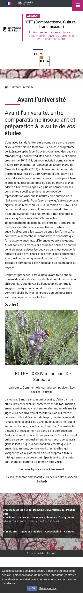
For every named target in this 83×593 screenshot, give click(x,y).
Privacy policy (48, 588)
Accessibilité (53, 531)
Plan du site (10, 531)
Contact (69, 531)
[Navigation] (77, 5)
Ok (32, 588)
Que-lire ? (11, 304)
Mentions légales (31, 531)
